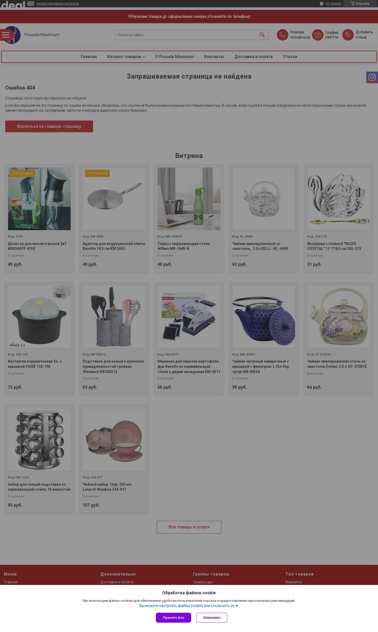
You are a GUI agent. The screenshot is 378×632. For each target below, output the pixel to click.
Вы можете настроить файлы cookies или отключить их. (187, 606)
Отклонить (212, 618)
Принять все (173, 618)
